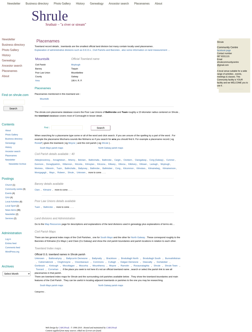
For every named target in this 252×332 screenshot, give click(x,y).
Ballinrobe (106, 160)
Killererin (50, 168)
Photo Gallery (62, 3)
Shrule (49, 15)
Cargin (117, 160)
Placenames (141, 3)
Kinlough (53, 265)
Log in (8, 239)
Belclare (82, 160)
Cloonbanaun (82, 262)
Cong (117, 168)
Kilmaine (47, 190)
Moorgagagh (40, 172)
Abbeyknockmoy (42, 160)
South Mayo (106, 237)
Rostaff (39, 143)
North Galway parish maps (110, 148)
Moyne (112, 265)
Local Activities (12, 201)
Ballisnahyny (55, 258)
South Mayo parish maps (51, 148)
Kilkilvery (132, 164)
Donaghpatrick (53, 164)
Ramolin (125, 265)
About (158, 3)
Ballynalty (97, 258)
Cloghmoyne (63, 262)
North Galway (138, 237)
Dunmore (39, 164)
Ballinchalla (94, 160)
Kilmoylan (89, 164)
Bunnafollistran (172, 258)
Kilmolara (140, 168)
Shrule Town (171, 265)
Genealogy (96, 3)
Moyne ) (72, 143)
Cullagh (112, 262)
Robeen (61, 172)
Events (8, 193)
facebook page (224, 50)
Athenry (71, 160)
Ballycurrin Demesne (77, 258)
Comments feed (12, 247)
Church (8, 185)
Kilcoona (101, 164)
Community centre (13, 189)
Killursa (121, 164)
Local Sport (10, 206)
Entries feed (10, 243)
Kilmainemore (169, 168)
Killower (143, 164)
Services (9, 218)
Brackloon (111, 258)
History (80, 3)
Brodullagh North (129, 258)
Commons (98, 262)
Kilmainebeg (154, 168)
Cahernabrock (45, 262)
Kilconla (78, 164)
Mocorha (83, 265)
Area (37, 80)
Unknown (81, 172)
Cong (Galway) (156, 160)
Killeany (111, 164)
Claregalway (140, 160)
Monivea (39, 168)
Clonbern (128, 160)
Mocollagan (69, 265)
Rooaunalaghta (141, 265)
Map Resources (53, 224)
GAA (7, 197)
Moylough (75, 65)
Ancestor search (118, 3)
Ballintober (108, 168)
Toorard (40, 269)
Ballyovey (82, 168)
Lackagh (154, 164)
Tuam (59, 168)
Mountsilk (44, 99)
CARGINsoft (64, 327)
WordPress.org (12, 252)
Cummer (170, 160)
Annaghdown (59, 160)
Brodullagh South (152, 258)
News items (10, 210)
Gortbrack (40, 265)
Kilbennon (67, 164)
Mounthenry (99, 265)
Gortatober (162, 262)
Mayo (51, 172)
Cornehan (53, 269)
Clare (37, 190)
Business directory (37, 3)
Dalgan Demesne (129, 262)
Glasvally (147, 262)
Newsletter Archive (17, 164)
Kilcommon (128, 168)
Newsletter (13, 3)
